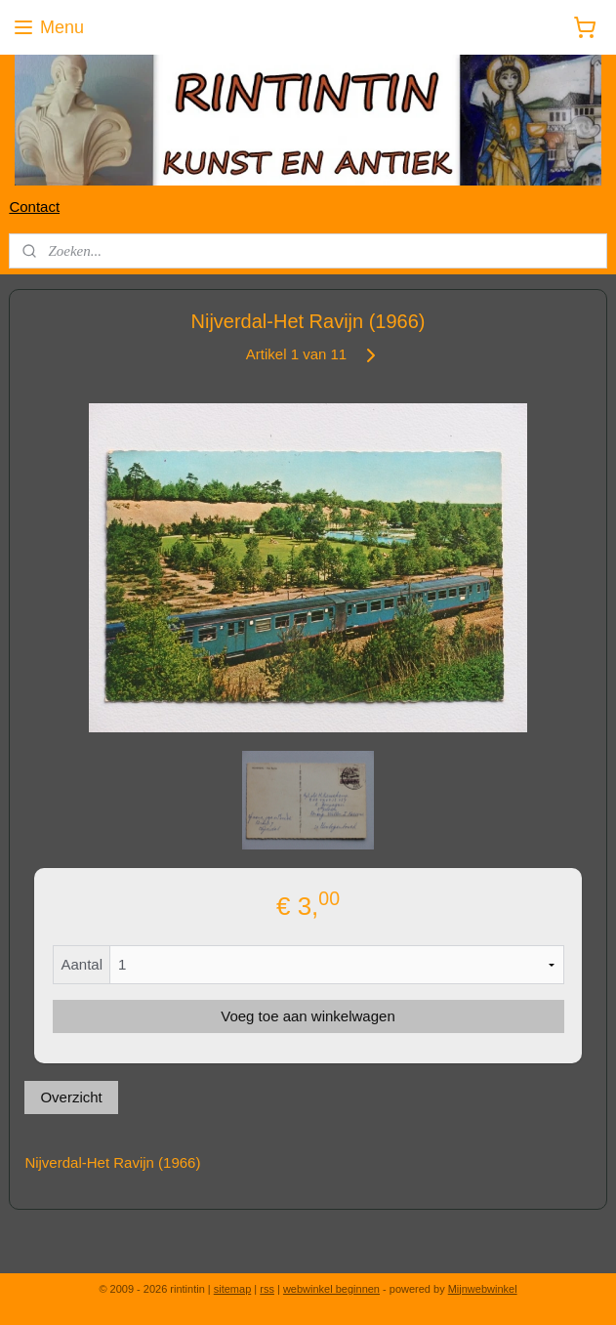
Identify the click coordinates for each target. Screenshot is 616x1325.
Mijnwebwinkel (482, 1289)
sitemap (233, 1289)
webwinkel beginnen (331, 1289)
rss (267, 1289)
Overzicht (71, 1097)
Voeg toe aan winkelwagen (307, 1016)
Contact (34, 206)
